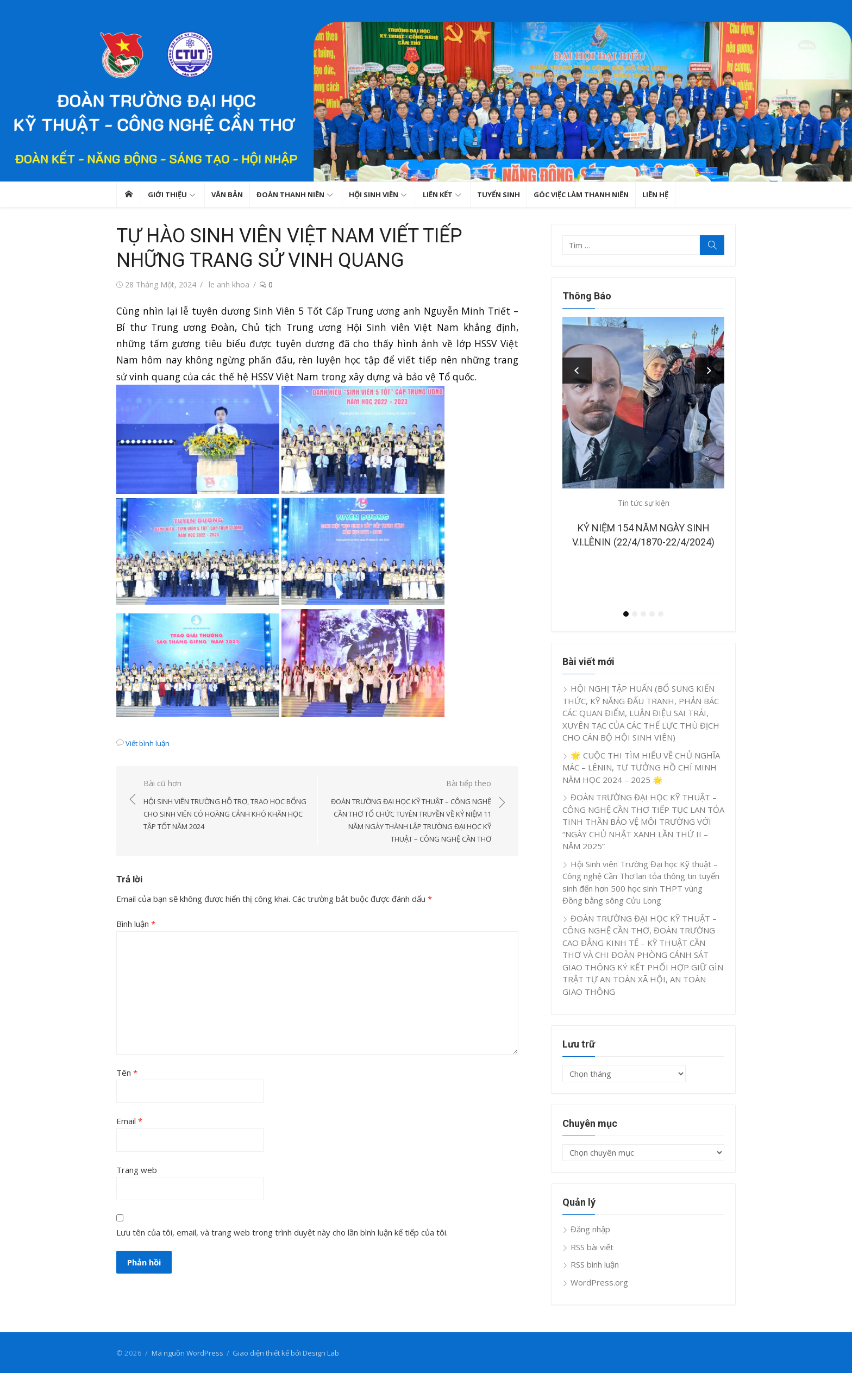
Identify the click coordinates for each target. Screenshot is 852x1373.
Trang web (136, 1169)
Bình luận (135, 923)
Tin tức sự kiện (643, 503)
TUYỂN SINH (498, 194)
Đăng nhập (590, 1229)
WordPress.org (599, 1282)
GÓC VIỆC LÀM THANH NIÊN (581, 194)
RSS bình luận (595, 1264)
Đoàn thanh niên (290, 194)
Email (129, 1120)
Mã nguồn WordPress (187, 1353)
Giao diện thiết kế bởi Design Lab (286, 1353)
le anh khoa (229, 284)
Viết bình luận (148, 743)
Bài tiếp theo (410, 811)
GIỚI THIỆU (167, 194)
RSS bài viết (592, 1247)
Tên (126, 1072)
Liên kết (438, 194)
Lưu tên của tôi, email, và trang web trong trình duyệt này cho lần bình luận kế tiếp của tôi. (282, 1232)
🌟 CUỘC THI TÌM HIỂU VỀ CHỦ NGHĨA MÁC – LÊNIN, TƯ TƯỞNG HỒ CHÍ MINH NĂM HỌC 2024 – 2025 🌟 (641, 767)
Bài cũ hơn (224, 805)
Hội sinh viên (373, 194)
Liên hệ (655, 194)
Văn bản (227, 194)
